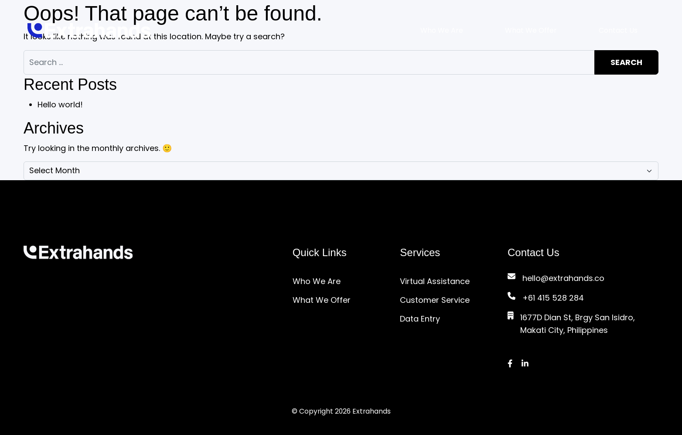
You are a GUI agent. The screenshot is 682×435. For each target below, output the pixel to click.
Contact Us (618, 30)
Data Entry (420, 318)
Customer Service (435, 300)
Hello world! (60, 104)
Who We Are (441, 30)
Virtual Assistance (435, 281)
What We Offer (531, 30)
